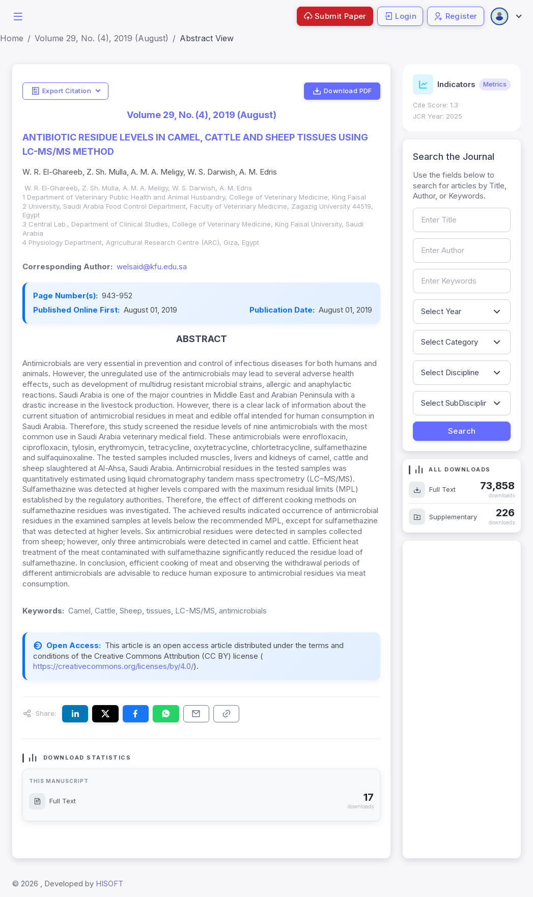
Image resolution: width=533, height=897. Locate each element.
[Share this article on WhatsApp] (166, 713)
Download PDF (342, 91)
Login (400, 16)
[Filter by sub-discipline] (462, 403)
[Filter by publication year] (462, 311)
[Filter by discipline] (462, 372)
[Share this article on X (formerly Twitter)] (105, 713)
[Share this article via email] (196, 713)
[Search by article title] (462, 220)
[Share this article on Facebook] (136, 713)
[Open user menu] (505, 16)
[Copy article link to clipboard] (226, 713)
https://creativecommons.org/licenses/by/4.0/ (113, 666)
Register (456, 16)
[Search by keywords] (462, 281)
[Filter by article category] (462, 342)
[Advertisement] (462, 699)
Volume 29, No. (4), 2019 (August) (102, 38)
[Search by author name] (462, 250)
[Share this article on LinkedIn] (75, 713)
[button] (17, 15)
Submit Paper (335, 16)
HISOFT (109, 883)
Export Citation (61, 91)
